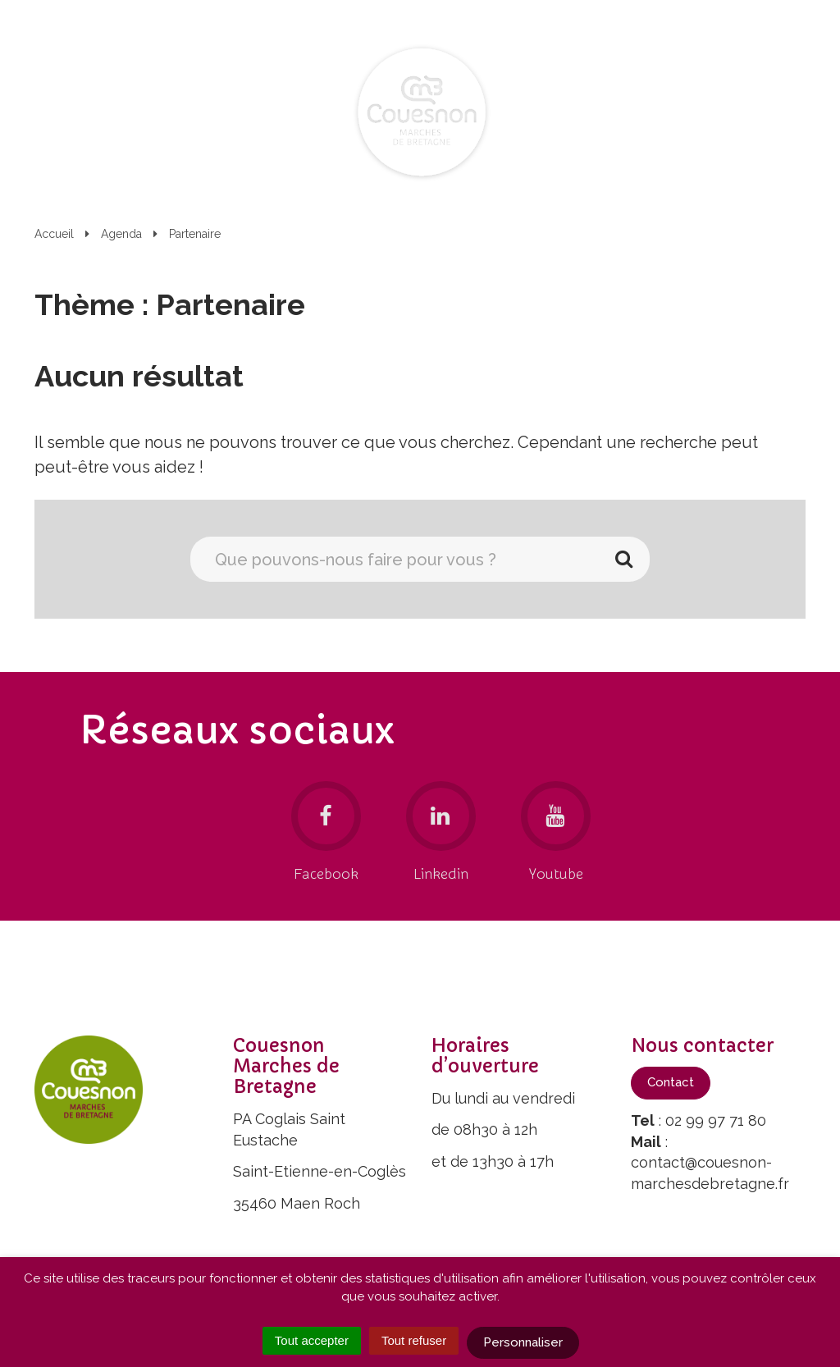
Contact (670, 1082)
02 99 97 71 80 (715, 1120)
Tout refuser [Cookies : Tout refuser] (413, 1340)
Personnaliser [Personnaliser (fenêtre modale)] (523, 1342)
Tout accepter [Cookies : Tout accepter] (312, 1340)
